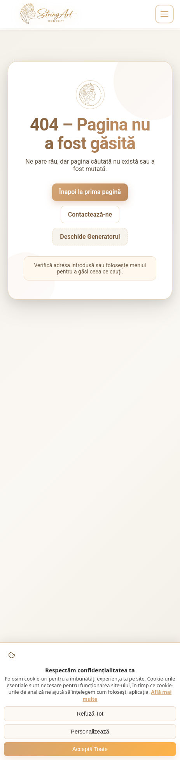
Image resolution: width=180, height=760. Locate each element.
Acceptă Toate (90, 749)
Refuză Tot (90, 714)
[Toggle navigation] (164, 14)
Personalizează (90, 731)
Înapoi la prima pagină (90, 192)
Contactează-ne (90, 214)
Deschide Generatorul (90, 236)
